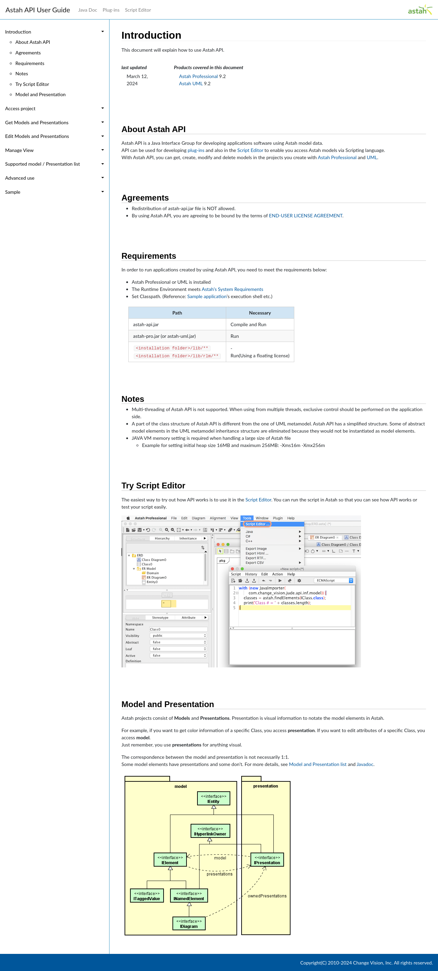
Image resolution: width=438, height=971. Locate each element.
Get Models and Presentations (36, 122)
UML (372, 157)
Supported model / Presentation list (42, 164)
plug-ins (196, 150)
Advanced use (20, 178)
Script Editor (138, 10)
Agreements (28, 52)
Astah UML (191, 83)
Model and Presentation (40, 94)
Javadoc (365, 764)
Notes (21, 73)
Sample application (207, 296)
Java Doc (87, 10)
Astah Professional (198, 76)
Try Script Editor (32, 84)
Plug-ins (111, 10)
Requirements (29, 63)
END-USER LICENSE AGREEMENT (305, 215)
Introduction (18, 32)
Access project (20, 108)
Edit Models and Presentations (37, 136)
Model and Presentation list (318, 764)
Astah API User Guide (37, 9)
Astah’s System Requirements (232, 289)
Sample (13, 192)
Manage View (19, 150)
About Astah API (32, 42)
